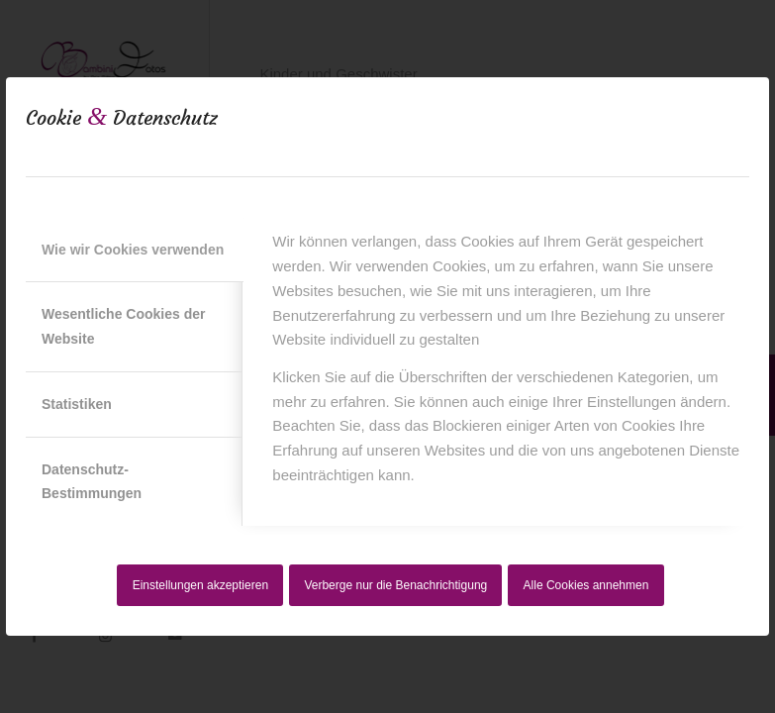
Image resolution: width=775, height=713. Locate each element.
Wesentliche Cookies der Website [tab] (123, 326)
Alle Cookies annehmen (586, 585)
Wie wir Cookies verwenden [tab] (133, 249)
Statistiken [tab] (77, 404)
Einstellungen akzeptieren (200, 585)
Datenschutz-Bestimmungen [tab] (92, 481)
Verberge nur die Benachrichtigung (395, 585)
